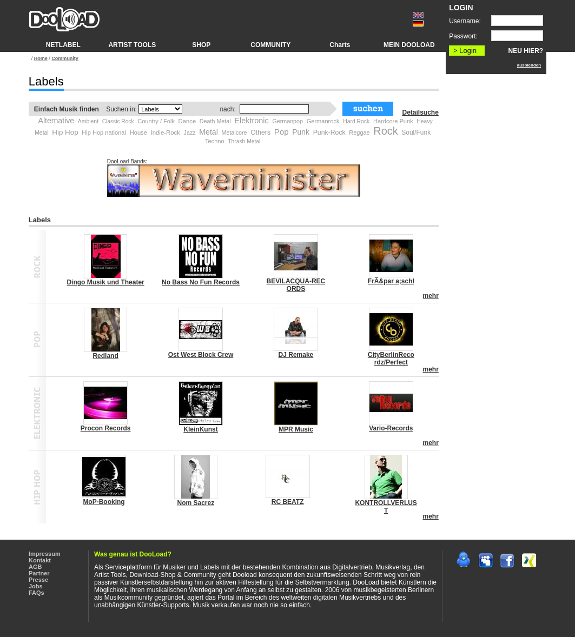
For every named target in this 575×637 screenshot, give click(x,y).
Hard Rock (356, 121)
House (138, 132)
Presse (38, 579)
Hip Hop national (104, 132)
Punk (300, 132)
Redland (105, 356)
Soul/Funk (416, 132)
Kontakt (40, 560)
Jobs (36, 586)
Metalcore (234, 132)
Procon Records (106, 428)
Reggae (359, 132)
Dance (187, 121)
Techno (214, 141)
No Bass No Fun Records (201, 282)
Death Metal (215, 121)
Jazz (190, 132)
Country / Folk (156, 121)
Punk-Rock (329, 132)
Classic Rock (118, 121)
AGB (35, 566)
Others (260, 132)
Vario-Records (391, 428)
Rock (385, 131)
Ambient (88, 121)
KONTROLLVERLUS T (386, 506)
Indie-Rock (165, 132)
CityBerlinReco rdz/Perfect (391, 358)
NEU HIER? (526, 51)
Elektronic (251, 120)
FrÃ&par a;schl (391, 281)
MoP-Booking (103, 502)
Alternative (56, 120)
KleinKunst (200, 429)
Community (64, 58)
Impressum (45, 553)
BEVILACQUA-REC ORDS (296, 285)
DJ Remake (296, 355)
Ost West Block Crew (200, 355)
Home (41, 58)
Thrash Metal (244, 141)
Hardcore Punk (393, 121)
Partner (39, 573)
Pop (281, 131)
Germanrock (323, 121)
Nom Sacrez (195, 503)
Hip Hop (65, 132)
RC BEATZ (288, 502)
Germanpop (287, 121)
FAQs (36, 592)
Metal (208, 132)
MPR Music (296, 429)
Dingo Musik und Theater (105, 282)
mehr (430, 296)
